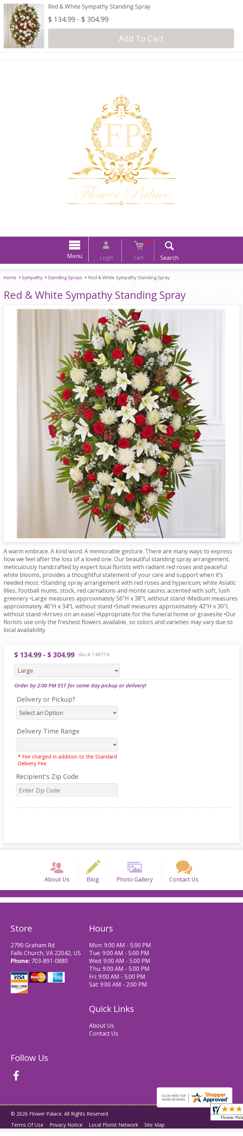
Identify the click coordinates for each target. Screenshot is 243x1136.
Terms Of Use (28, 1132)
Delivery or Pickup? (46, 699)
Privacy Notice (70, 1132)
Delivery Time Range (48, 731)
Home (10, 277)
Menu (83, 256)
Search (161, 258)
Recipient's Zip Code (47, 776)
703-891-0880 (49, 969)
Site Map (163, 1132)
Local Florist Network (120, 1132)
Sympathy (32, 277)
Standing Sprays (65, 277)
